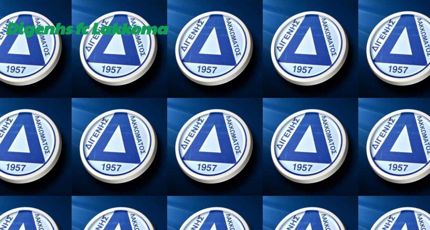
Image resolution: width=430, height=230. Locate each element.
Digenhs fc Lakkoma (86, 28)
